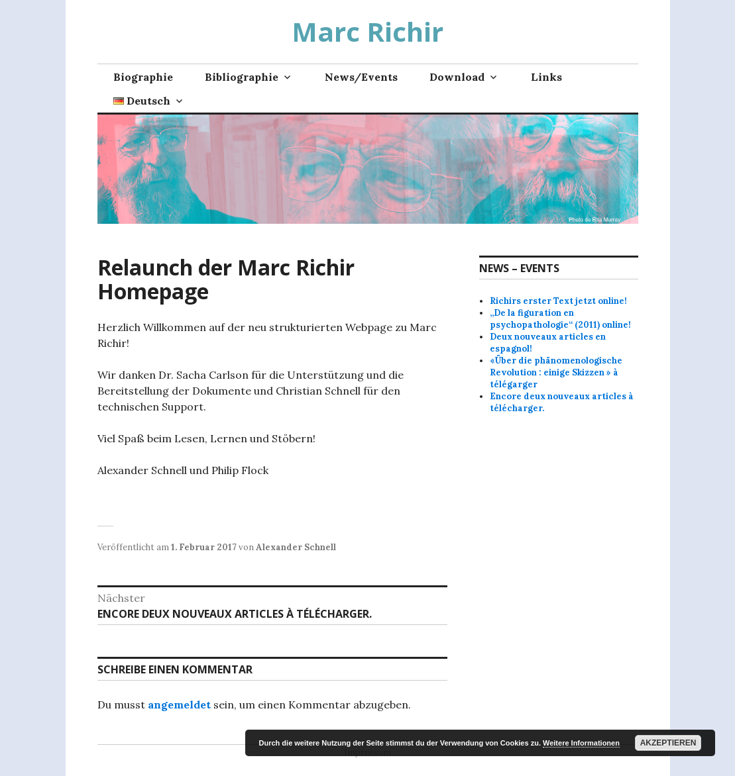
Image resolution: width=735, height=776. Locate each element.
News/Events (361, 76)
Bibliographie (241, 76)
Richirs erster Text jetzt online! (558, 301)
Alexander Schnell (296, 547)
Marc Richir (367, 31)
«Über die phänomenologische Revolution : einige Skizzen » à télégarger (556, 372)
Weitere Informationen (581, 743)
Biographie (143, 76)
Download (456, 76)
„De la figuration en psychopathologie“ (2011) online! (560, 318)
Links (546, 76)
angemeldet (179, 704)
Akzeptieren (668, 743)
